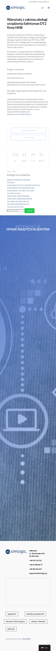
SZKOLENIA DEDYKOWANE (18, 196)
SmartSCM (26, 639)
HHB (13, 171)
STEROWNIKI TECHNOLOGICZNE (20, 191)
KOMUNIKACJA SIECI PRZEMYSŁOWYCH (23, 185)
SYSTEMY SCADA (14, 193)
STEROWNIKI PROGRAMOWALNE (21, 188)
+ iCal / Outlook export (29, 137)
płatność (11, 629)
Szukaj (29, 211)
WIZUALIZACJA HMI (15, 207)
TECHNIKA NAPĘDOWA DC (18, 204)
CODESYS (11, 183)
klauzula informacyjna (15, 621)
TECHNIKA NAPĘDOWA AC (18, 202)
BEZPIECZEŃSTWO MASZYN (18, 180)
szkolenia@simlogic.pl (22, 114)
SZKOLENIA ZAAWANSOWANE (19, 199)
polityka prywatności (35, 614)
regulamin (11, 614)
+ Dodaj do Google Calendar (28, 130)
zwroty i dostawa (38, 621)
